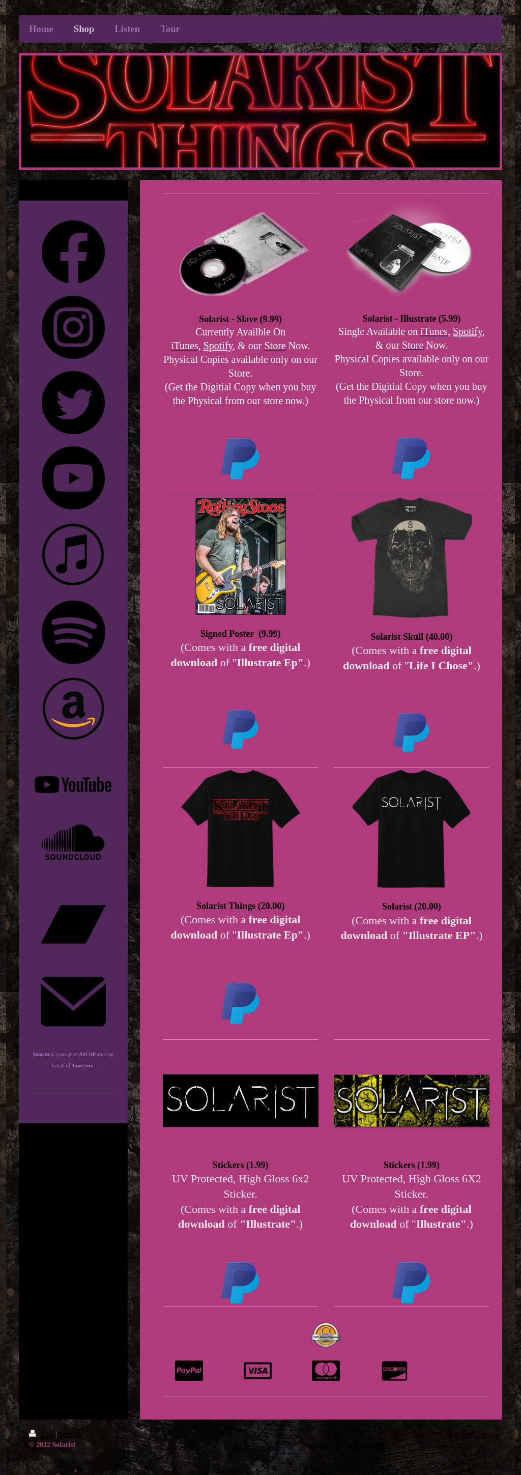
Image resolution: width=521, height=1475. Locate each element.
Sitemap (70, 1434)
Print (42, 1434)
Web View (477, 1434)
